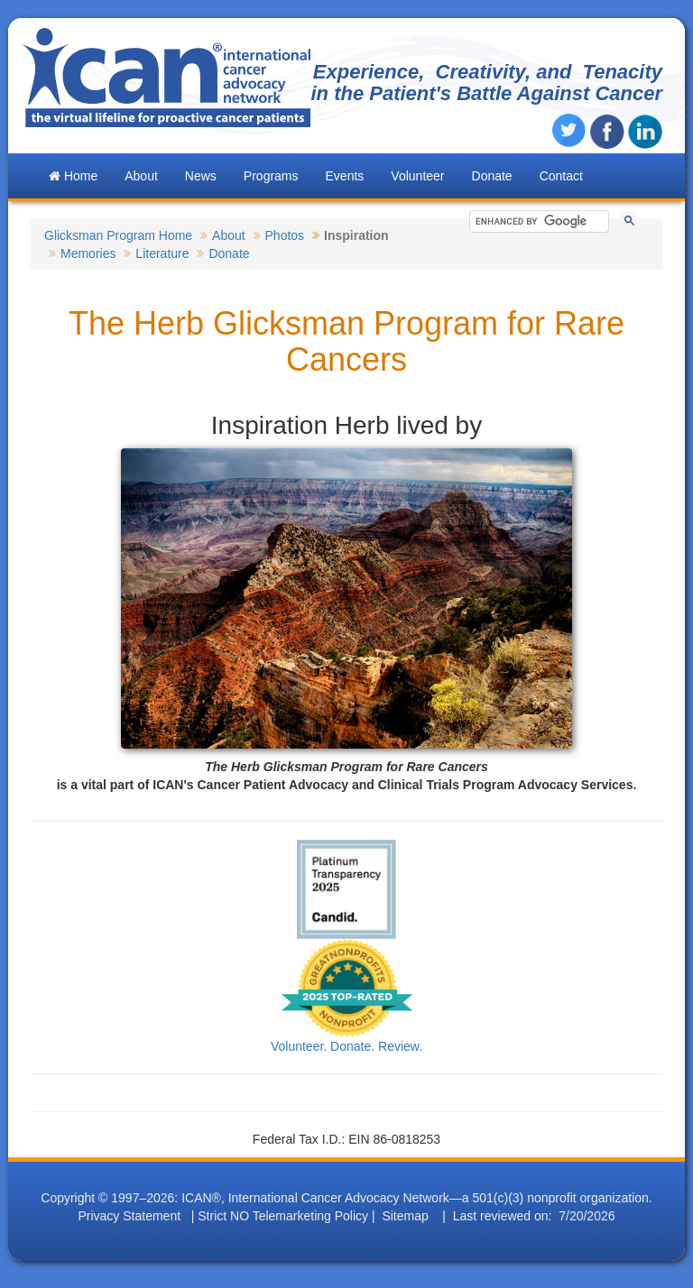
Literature (162, 253)
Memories (88, 253)
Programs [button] (271, 176)
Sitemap (405, 1216)
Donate (492, 176)
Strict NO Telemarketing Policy (283, 1216)
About (228, 235)
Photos (285, 235)
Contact (561, 176)
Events (345, 176)
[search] (536, 221)
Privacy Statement (129, 1216)
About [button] (141, 176)
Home (73, 176)
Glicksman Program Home (118, 235)
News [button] (201, 176)
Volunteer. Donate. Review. (346, 1046)
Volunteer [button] (417, 176)
